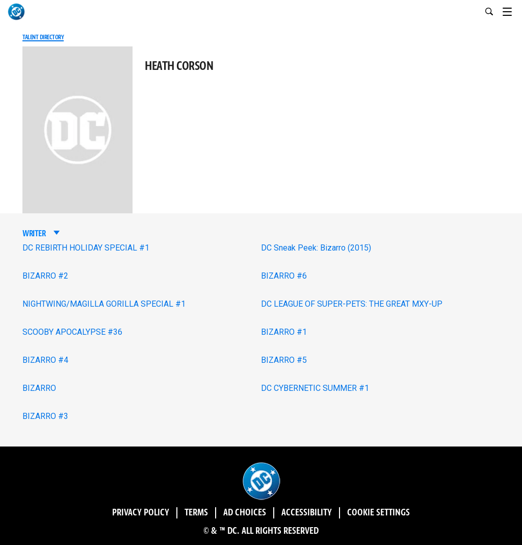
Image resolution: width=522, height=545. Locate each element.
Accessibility (306, 512)
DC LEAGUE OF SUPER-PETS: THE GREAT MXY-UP (351, 304)
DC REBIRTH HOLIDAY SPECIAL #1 (85, 248)
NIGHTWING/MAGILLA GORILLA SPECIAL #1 (104, 304)
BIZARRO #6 (284, 276)
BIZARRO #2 (45, 276)
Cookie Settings (378, 512)
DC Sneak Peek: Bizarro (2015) (316, 248)
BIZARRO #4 (45, 360)
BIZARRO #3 (45, 416)
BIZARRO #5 (284, 360)
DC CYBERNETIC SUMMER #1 (315, 388)
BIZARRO (39, 388)
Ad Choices (244, 512)
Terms (196, 512)
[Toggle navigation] (512, 10)
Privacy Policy (140, 512)
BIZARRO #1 (284, 332)
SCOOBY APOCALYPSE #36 (72, 332)
